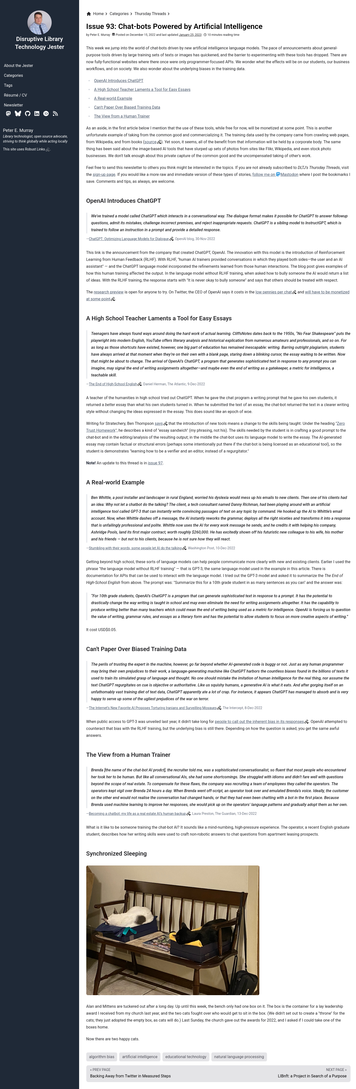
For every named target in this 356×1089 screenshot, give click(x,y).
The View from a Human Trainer (122, 116)
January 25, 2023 (190, 35)
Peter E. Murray (100, 35)
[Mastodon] (8, 113)
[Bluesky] (18, 113)
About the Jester (18, 65)
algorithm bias (101, 1056)
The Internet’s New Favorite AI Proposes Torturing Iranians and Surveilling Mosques (153, 708)
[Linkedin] (36, 113)
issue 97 (155, 463)
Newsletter (13, 105)
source (150, 142)
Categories (13, 75)
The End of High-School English (113, 384)
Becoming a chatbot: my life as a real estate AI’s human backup (137, 814)
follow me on (275, 174)
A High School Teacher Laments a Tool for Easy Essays (142, 89)
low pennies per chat (274, 292)
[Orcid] (46, 113)
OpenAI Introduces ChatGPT (119, 80)
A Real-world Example (113, 98)
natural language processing (239, 1056)
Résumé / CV (15, 95)
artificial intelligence (139, 1056)
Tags (8, 85)
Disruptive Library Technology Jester (39, 30)
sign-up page (104, 174)
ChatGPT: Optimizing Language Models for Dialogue (129, 239)
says (159, 423)
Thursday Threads (150, 13)
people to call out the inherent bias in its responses (259, 721)
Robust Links (37, 149)
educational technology (185, 1056)
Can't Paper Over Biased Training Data (127, 107)
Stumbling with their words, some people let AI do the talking (135, 548)
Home (95, 13)
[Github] (27, 113)
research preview (108, 292)
